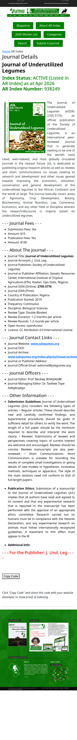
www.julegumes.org (45, 344)
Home (6, 51)
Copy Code (11, 576)
